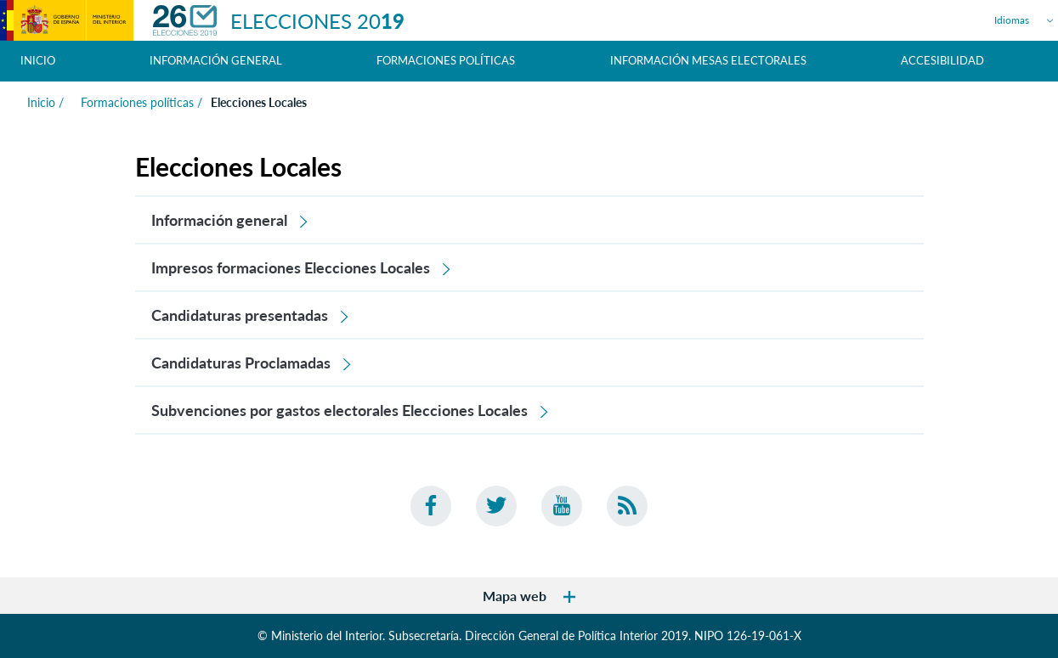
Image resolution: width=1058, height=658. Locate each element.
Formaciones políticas (135, 102)
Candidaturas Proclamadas (252, 362)
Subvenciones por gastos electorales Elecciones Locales (350, 410)
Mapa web (529, 596)
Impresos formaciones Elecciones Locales (301, 267)
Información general (230, 220)
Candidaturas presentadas (250, 315)
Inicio (37, 60)
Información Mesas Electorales (708, 60)
